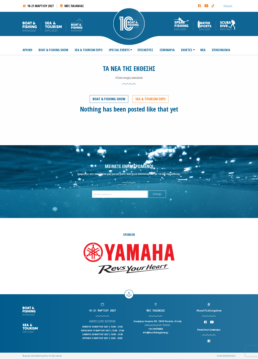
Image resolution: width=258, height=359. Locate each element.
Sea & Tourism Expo (150, 98)
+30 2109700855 (155, 328)
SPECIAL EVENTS (119, 50)
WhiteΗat (231, 355)
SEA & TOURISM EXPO (88, 50)
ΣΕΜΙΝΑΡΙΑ (167, 50)
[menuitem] (29, 50)
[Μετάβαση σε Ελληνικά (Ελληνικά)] (228, 6)
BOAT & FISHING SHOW (53, 50)
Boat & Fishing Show (109, 98)
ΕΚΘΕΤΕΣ (186, 50)
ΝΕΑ (203, 50)
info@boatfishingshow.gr (155, 332)
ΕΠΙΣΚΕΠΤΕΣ (145, 50)
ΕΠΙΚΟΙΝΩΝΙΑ (221, 50)
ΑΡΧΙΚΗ (27, 50)
